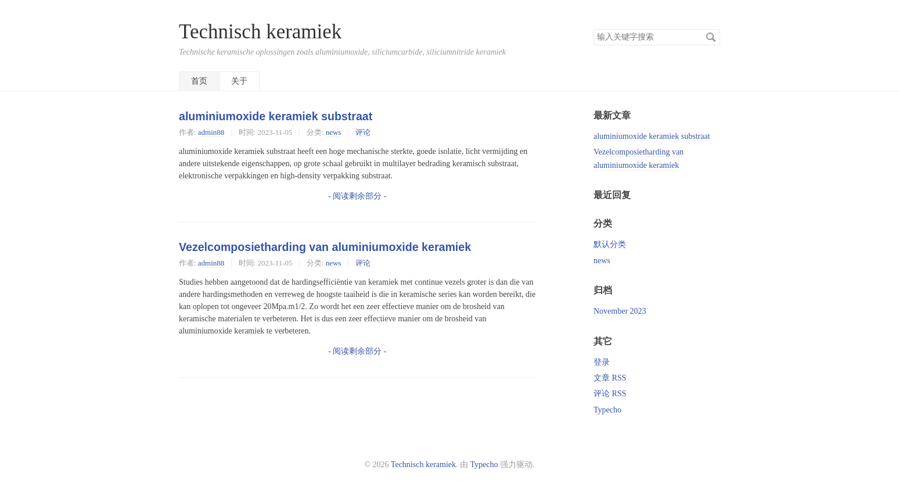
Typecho (607, 410)
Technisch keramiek (260, 31)
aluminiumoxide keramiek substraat (275, 116)
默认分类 (610, 244)
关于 (239, 81)
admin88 (211, 132)
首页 (199, 81)
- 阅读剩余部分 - (357, 196)
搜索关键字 (593, 28)
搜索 (711, 37)
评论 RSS (610, 393)
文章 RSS (610, 378)
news (333, 132)
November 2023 (620, 311)
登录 (602, 362)
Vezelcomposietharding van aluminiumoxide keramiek (325, 247)
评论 (363, 132)
